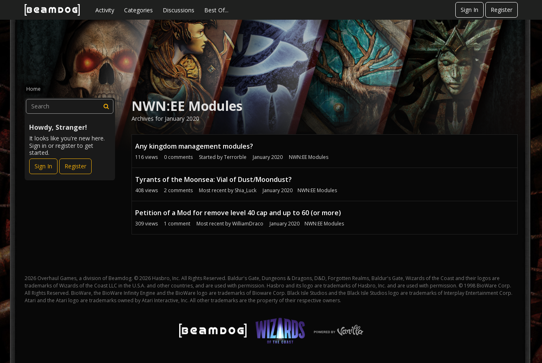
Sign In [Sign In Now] (43, 166)
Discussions (178, 10)
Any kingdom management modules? (194, 146)
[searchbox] (70, 106)
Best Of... (216, 10)
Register (501, 10)
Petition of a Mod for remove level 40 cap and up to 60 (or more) (238, 212)
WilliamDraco (247, 223)
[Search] (106, 106)
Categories (138, 10)
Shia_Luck (245, 190)
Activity (104, 10)
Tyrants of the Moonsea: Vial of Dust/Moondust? (213, 179)
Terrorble (235, 157)
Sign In (469, 10)
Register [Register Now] (75, 166)
